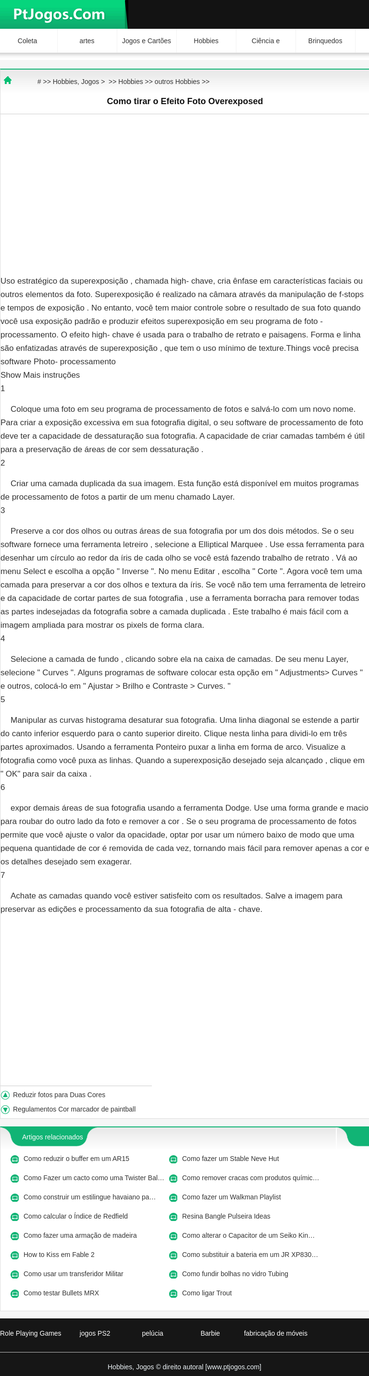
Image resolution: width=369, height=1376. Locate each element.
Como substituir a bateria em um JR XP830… (250, 1254)
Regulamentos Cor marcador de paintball (75, 1109)
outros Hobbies (177, 81)
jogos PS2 (95, 1333)
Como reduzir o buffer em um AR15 (77, 1158)
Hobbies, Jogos (76, 81)
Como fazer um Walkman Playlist (232, 1197)
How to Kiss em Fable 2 (60, 1254)
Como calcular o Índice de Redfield (77, 1216)
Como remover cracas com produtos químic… (251, 1178)
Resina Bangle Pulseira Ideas (227, 1216)
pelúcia (152, 1333)
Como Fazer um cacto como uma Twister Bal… (94, 1178)
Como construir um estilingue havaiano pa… (90, 1197)
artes (86, 41)
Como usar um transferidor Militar (74, 1274)
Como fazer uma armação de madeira (81, 1235)
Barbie (210, 1333)
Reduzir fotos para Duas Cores (60, 1095)
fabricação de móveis (276, 1333)
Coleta (27, 41)
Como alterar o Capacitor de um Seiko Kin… (248, 1235)
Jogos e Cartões (146, 41)
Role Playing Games (31, 1333)
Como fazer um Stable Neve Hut (231, 1158)
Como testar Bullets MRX (62, 1293)
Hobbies (206, 41)
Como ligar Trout (208, 1293)
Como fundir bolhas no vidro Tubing (236, 1274)
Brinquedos (325, 41)
